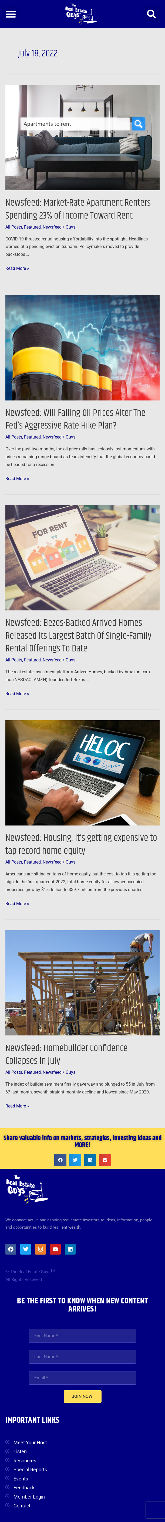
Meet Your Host (30, 1442)
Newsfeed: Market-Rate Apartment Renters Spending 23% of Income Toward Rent (78, 209)
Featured (32, 227)
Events (21, 1479)
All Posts (13, 227)
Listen (20, 1451)
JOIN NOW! (82, 1396)
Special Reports (30, 1469)
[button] (11, 14)
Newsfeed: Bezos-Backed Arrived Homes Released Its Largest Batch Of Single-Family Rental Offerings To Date (78, 636)
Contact (22, 1506)
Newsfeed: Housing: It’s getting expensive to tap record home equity (81, 844)
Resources (25, 1460)
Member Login (29, 1497)
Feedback (24, 1487)
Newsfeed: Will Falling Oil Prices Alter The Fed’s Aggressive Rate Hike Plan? (75, 419)
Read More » (17, 268)
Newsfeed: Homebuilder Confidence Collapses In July (66, 1054)
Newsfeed (52, 227)
